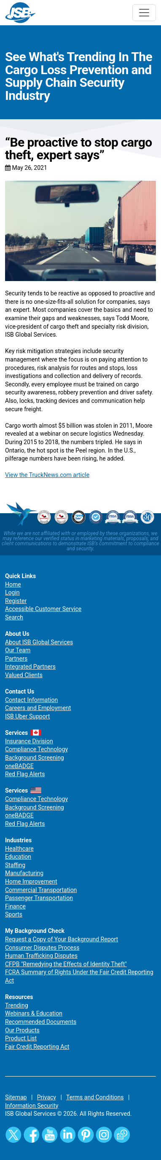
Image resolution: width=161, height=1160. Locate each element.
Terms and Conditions (95, 1097)
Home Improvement (31, 881)
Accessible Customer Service (43, 608)
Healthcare (19, 848)
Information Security (31, 1105)
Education (18, 856)
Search (14, 617)
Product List (21, 1038)
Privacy (46, 1097)
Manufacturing (24, 873)
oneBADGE (19, 766)
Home (13, 584)
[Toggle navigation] (144, 12)
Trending (16, 1005)
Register (16, 600)
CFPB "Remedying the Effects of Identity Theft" (66, 964)
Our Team (17, 650)
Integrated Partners (30, 666)
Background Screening (34, 757)
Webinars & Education (33, 1013)
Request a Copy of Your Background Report (61, 939)
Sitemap (16, 1097)
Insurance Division (29, 741)
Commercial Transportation (41, 890)
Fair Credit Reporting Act (37, 1046)
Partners (16, 658)
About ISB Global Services (39, 642)
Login (12, 592)
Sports (13, 914)
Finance (15, 906)
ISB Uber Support (27, 716)
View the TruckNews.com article (47, 475)
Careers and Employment (38, 708)
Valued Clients (24, 675)
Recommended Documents (40, 1021)
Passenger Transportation (39, 898)
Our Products (22, 1030)
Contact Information (31, 700)
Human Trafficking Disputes (41, 955)
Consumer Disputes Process (42, 947)
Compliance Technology (36, 749)
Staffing (15, 865)
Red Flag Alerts (25, 774)
